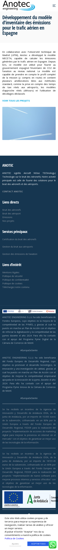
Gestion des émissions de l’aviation (19, 254)
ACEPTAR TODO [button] (38, 543)
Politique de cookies (12, 283)
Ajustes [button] (15, 543)
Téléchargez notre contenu (15, 287)
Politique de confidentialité (15, 279)
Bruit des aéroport (11, 213)
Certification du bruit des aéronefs (19, 239)
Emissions (7, 217)
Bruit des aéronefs (11, 209)
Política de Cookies (14, 538)
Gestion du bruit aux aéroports (17, 246)
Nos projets (8, 220)
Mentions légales (10, 272)
